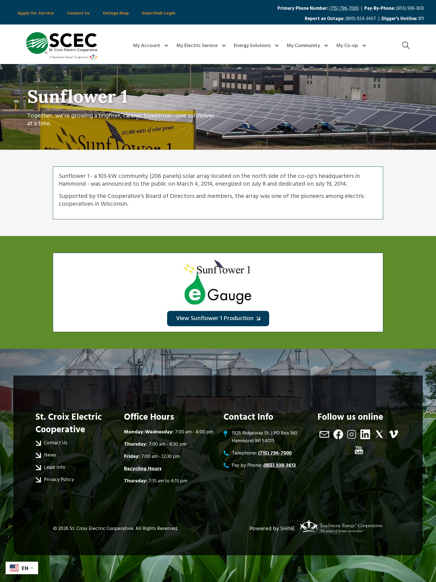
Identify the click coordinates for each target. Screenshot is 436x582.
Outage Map (112, 13)
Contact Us (76, 13)
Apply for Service (35, 13)
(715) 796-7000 (344, 8)
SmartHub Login (153, 13)
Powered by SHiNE (272, 528)
